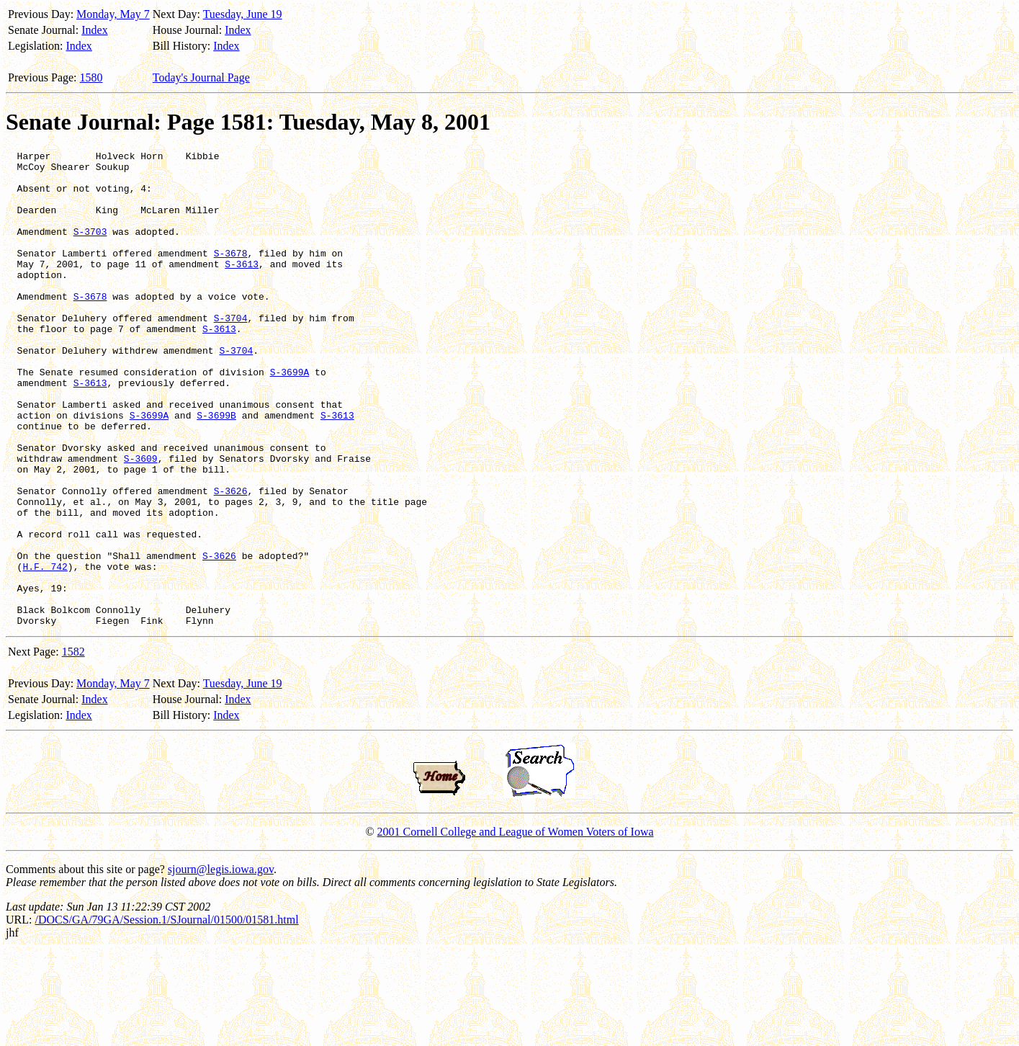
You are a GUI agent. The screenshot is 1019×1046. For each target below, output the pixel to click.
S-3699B (216, 468)
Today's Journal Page (201, 77)
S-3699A (290, 417)
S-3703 (90, 248)
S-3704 (231, 352)
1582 (73, 747)
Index (94, 30)
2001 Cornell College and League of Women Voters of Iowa (515, 927)
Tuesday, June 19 (242, 14)
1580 (91, 77)
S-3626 (231, 559)
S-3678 (231, 274)
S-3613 (242, 287)
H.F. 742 (44, 650)
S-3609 (141, 520)
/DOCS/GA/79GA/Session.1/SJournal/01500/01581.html (166, 1015)
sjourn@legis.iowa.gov (221, 964)
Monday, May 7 (113, 14)
